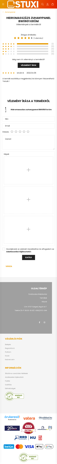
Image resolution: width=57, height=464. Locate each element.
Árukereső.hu (12, 419)
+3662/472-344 (41, 310)
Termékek (43, 298)
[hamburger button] (3, 4)
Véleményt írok (28, 65)
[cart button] (52, 4)
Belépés (8, 344)
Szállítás (8, 385)
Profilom (8, 352)
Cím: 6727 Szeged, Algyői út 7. (35, 307)
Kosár (7, 356)
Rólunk (44, 302)
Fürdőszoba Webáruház (37, 294)
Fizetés (7, 381)
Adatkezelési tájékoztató (14, 377)
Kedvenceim (10, 359)
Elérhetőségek (10, 388)
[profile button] (47, 4)
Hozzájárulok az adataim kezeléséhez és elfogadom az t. (30, 250)
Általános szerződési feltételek (16, 373)
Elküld (28, 257)
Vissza (9, 266)
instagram (44, 322)
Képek (6, 154)
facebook (39, 322)
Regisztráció (10, 348)
